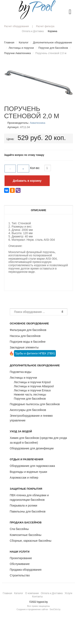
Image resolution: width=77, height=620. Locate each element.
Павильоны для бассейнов (28, 511)
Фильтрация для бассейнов (28, 330)
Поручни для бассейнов (30, 398)
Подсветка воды (20, 372)
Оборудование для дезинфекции (32, 448)
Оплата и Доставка (33, 31)
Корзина (52, 31)
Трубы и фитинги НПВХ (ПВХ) (35, 353)
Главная (7, 593)
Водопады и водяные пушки (28, 471)
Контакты (37, 596)
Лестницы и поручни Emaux (32, 390)
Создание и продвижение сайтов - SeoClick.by (38, 609)
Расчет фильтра (45, 26)
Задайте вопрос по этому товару (24, 155)
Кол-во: (35, 168)
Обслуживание (20, 564)
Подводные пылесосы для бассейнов (35, 404)
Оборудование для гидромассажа (32, 465)
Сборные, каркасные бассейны (31, 540)
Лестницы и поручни (23, 377)
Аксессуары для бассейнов (28, 410)
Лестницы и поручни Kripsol (32, 382)
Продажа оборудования (25, 569)
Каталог (18, 593)
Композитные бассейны (25, 535)
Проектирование (21, 558)
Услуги (68, 593)
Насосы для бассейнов (25, 336)
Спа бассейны (19, 529)
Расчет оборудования (16, 26)
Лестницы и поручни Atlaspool (34, 386)
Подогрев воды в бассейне (28, 341)
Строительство (20, 575)
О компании (32, 593)
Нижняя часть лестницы (30, 394)
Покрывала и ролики (23, 505)
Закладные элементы (24, 347)
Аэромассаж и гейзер (24, 477)
